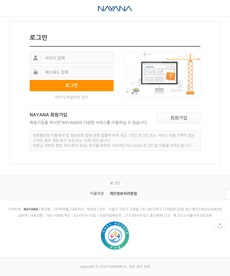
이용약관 (97, 193)
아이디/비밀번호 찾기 (72, 97)
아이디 (35, 57)
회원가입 (178, 118)
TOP (219, 227)
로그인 (115, 183)
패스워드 (35, 71)
